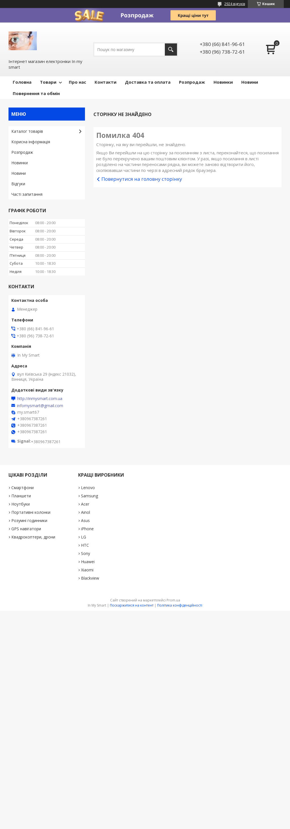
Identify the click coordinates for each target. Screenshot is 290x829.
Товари (48, 82)
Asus (85, 520)
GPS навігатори (26, 528)
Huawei (88, 561)
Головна (22, 82)
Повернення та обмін (36, 93)
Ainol (85, 512)
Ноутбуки (20, 504)
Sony (85, 553)
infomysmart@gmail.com (40, 405)
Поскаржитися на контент (131, 605)
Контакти (105, 82)
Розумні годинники (29, 520)
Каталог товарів (27, 131)
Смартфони (22, 487)
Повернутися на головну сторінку (141, 179)
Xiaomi (87, 570)
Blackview (90, 578)
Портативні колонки (30, 512)
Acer (85, 504)
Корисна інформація (30, 141)
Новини (249, 82)
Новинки (223, 82)
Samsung (89, 495)
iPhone (87, 528)
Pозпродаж (192, 82)
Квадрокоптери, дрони (33, 537)
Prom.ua (173, 600)
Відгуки (18, 183)
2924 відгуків (234, 3)
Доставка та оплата (147, 82)
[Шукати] (171, 49)
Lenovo (88, 487)
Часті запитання (26, 194)
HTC (85, 545)
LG (83, 537)
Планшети (21, 495)
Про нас (77, 82)
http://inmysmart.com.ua (39, 398)
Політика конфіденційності (179, 605)
